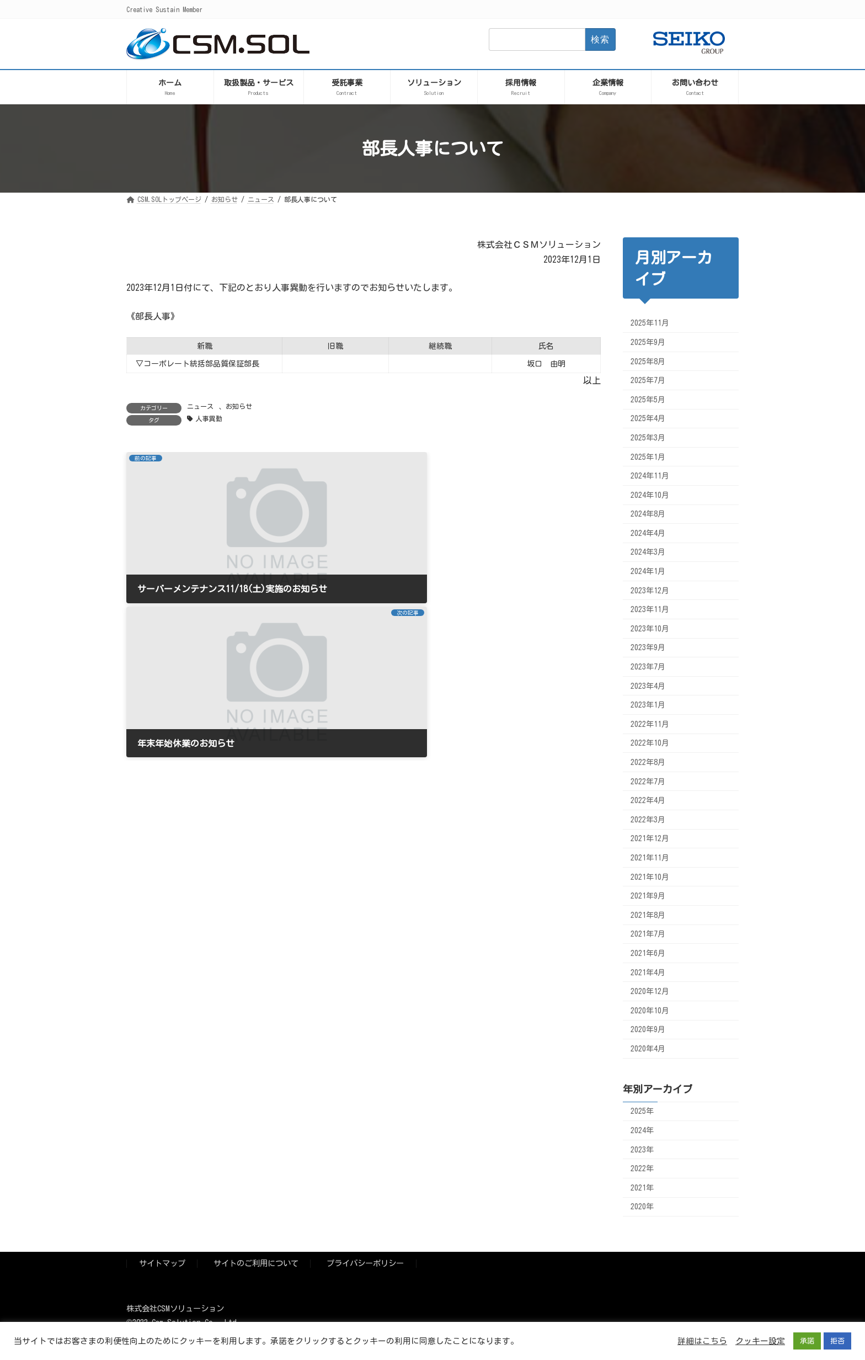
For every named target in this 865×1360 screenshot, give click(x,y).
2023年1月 (648, 705)
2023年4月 (648, 686)
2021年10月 (650, 877)
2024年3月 (648, 552)
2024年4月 (648, 533)
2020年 (642, 1206)
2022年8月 (648, 762)
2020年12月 (650, 991)
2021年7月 (648, 934)
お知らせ (239, 406)
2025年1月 (648, 456)
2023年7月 (648, 667)
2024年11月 (650, 476)
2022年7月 (648, 781)
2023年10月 (650, 629)
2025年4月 (648, 418)
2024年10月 (650, 495)
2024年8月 (648, 514)
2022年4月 (648, 800)
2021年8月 (648, 915)
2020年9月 (648, 1029)
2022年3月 (648, 820)
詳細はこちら (702, 1341)
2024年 (642, 1130)
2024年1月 (648, 571)
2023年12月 (650, 590)
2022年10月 (650, 743)
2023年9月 (648, 647)
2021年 (642, 1188)
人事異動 (209, 418)
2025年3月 (648, 438)
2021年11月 (650, 858)
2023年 (642, 1150)
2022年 (642, 1168)
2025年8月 (648, 361)
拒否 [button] (837, 1341)
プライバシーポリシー (365, 1264)
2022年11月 (650, 724)
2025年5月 (648, 399)
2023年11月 (650, 609)
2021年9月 (648, 896)
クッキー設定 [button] (760, 1341)
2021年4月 (648, 972)
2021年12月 (650, 838)
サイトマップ (162, 1264)
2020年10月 (650, 1010)
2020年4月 (648, 1049)
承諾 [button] (807, 1341)
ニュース (200, 406)
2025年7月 (648, 380)
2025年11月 (650, 323)
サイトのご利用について (255, 1264)
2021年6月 (648, 953)
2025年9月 (648, 342)
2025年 (642, 1111)
